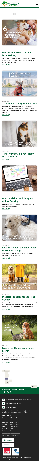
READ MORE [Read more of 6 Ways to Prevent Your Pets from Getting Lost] (6, 65)
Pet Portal (8, 445)
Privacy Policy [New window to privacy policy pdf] (6, 459)
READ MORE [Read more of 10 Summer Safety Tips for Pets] (6, 115)
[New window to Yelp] (8, 392)
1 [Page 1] (6, 373)
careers (8, 440)
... (6, 375)
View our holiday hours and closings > (11, 435)
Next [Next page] (34, 386)
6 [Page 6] (6, 381)
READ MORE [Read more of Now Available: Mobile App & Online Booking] (6, 209)
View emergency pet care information (11, 433)
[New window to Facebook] (3, 392)
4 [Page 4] (6, 377)
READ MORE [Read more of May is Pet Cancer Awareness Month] (6, 362)
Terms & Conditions (14, 459)
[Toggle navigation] (37, 3)
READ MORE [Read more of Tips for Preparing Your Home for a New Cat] (6, 159)
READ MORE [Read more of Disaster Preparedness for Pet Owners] (6, 309)
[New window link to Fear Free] (16, 451)
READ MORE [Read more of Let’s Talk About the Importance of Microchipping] (6, 258)
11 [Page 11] (7, 383)
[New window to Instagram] (5, 392)
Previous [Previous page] (6, 371)
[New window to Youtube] (11, 392)
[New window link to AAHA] (7, 451)
